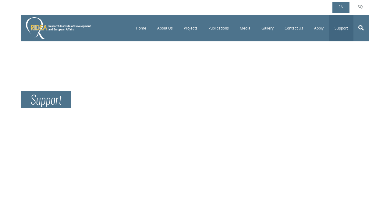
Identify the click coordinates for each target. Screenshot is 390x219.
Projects (190, 28)
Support (341, 28)
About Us (165, 28)
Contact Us (294, 28)
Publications (218, 28)
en (341, 6)
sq (360, 6)
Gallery (267, 28)
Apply (319, 28)
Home (141, 28)
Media (245, 28)
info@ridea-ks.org (51, 6)
